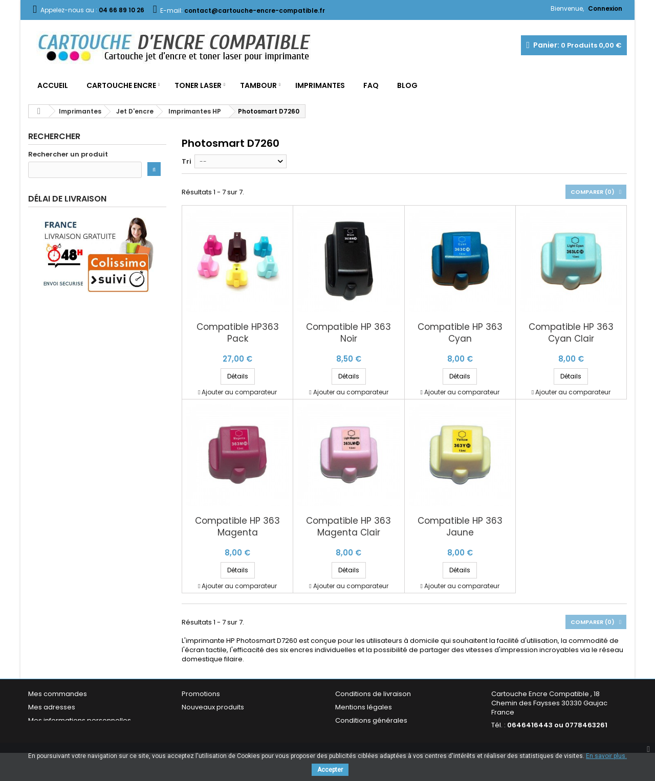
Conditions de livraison (373, 694)
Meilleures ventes (211, 720)
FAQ (371, 85)
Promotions (201, 694)
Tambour (258, 85)
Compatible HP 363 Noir (348, 333)
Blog (407, 85)
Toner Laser (198, 85)
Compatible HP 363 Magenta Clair (348, 527)
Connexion (605, 8)
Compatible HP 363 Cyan (460, 333)
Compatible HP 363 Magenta (237, 527)
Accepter (330, 769)
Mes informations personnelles (79, 720)
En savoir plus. (606, 756)
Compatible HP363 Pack (237, 333)
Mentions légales (363, 707)
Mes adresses (51, 707)
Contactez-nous (209, 734)
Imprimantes (320, 85)
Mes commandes (57, 694)
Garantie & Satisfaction (373, 734)
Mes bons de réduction (66, 734)
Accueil (52, 85)
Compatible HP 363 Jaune (460, 527)
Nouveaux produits (213, 707)
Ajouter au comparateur (239, 392)
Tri (186, 161)
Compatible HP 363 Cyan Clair (571, 333)
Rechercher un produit (68, 154)
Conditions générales (371, 720)
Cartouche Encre (121, 85)
